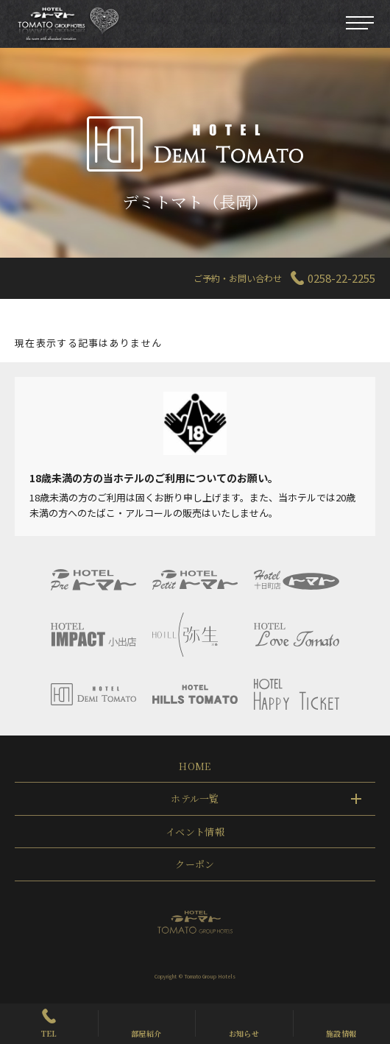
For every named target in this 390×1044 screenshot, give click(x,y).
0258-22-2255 (341, 278)
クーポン (194, 864)
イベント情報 (195, 832)
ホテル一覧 (195, 798)
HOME (194, 766)
